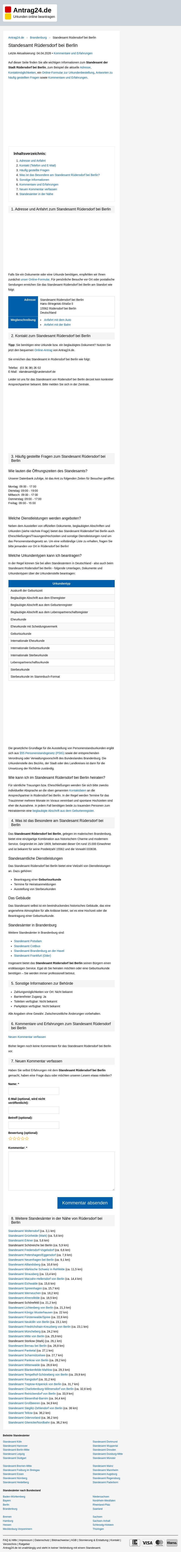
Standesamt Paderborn (105, 1482)
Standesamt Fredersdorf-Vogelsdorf (31, 1250)
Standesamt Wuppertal (105, 1445)
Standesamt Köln (12, 1441)
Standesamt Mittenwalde (24, 1365)
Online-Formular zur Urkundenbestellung (68, 72)
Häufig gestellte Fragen (34, 170)
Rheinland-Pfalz (101, 1504)
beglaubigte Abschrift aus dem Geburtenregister (63, 810)
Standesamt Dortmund (105, 1441)
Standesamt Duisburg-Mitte (108, 1453)
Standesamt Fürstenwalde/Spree (29, 1317)
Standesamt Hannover (15, 1445)
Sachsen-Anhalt (101, 1520)
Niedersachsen (101, 1496)
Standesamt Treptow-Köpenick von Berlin (35, 1384)
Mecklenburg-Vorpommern (17, 1529)
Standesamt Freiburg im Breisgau (21, 1470)
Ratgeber (24, 1544)
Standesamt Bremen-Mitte (17, 1466)
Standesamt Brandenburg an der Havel (39, 951)
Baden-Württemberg (14, 1496)
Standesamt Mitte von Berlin (26, 1336)
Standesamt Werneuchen (25, 1293)
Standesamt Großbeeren (24, 1403)
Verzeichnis (10, 1544)
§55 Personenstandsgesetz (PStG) (42, 753)
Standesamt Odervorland (24, 1417)
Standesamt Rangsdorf (23, 1379)
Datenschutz (42, 1540)
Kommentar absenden (85, 1202)
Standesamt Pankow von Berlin (28, 1360)
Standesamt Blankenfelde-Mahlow (30, 1369)
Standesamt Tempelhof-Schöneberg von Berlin (38, 1374)
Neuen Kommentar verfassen (38, 189)
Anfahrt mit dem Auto (57, 320)
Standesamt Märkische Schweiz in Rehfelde (36, 1269)
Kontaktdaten (77, 790)
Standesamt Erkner (21, 1240)
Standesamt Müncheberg (24, 1331)
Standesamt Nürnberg (15, 1478)
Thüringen (98, 1529)
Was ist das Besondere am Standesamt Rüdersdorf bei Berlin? (59, 175)
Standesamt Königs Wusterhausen (31, 1312)
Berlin (6, 1504)
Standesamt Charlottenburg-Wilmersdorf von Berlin (41, 1389)
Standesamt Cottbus (27, 946)
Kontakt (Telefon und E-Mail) (37, 165)
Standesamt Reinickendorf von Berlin (32, 1393)
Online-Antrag (43, 350)
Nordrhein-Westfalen (104, 1500)
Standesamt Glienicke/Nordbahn (29, 1422)
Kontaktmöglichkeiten (22, 72)
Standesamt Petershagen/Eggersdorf (32, 1255)
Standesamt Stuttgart (14, 1458)
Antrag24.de (16, 37)
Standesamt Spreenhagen (25, 1288)
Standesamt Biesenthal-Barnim (28, 1398)
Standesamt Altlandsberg (24, 1264)
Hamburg (8, 1520)
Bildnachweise (60, 1540)
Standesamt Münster (104, 1458)
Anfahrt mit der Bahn (57, 324)
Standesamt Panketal (22, 1350)
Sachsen (97, 1516)
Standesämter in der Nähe (36, 194)
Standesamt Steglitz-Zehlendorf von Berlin (35, 1408)
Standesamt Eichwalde (23, 1283)
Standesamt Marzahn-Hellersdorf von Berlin (36, 1278)
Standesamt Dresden (104, 1449)
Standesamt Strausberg (23, 1274)
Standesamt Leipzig (14, 1453)
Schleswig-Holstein (103, 1524)
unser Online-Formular (35, 279)
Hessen (7, 1524)
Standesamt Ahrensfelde (24, 1298)
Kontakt (114, 1540)
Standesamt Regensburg (106, 1478)
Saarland (98, 1508)
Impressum (25, 1540)
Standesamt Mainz (103, 1466)
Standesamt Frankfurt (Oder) (32, 955)
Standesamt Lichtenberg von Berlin (31, 1307)
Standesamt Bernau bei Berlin (28, 1345)
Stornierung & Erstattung (93, 1540)
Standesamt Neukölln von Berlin (29, 1322)
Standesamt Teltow (20, 1413)
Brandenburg (38, 37)
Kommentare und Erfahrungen (73, 53)
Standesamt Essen (13, 1474)
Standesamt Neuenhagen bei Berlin (31, 1259)
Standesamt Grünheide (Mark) (28, 1235)
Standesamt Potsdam (28, 941)
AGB (73, 1540)
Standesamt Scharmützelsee (27, 1355)
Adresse (85, 67)
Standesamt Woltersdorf (24, 1231)
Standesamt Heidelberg (16, 1482)
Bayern (7, 1500)
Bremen (7, 1516)
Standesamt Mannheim (105, 1470)
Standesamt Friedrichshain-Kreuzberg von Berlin (39, 1326)
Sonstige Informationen (34, 179)
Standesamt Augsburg (105, 1474)
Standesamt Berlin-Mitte (16, 1449)
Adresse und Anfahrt (32, 160)
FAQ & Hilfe (10, 1540)
